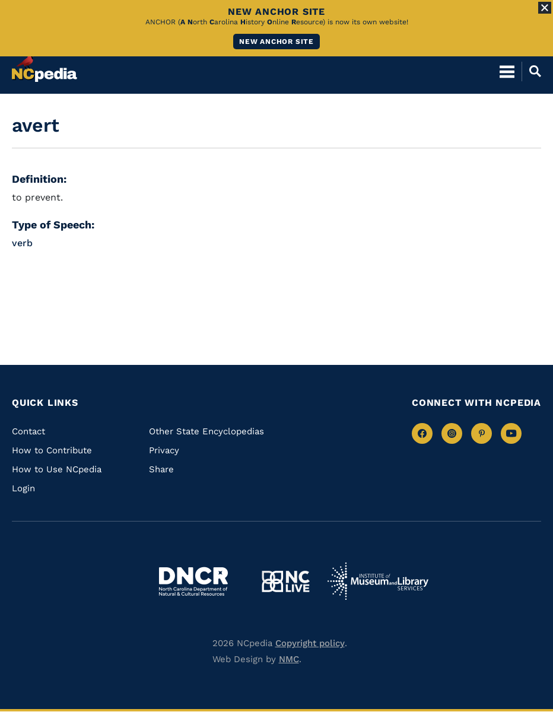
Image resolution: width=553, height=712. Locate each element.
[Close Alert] (544, 8)
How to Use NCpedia (56, 469)
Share (161, 469)
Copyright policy (310, 643)
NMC (289, 659)
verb (22, 243)
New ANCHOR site (276, 41)
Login (23, 488)
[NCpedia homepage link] (44, 65)
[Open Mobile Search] (531, 71)
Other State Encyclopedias (206, 431)
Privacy (164, 450)
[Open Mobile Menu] (507, 71)
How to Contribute (52, 450)
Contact (28, 431)
